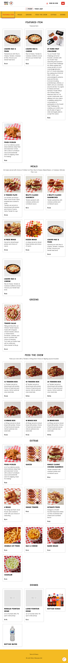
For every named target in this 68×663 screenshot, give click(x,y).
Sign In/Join (52, 3)
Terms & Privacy (34, 654)
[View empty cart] (63, 3)
